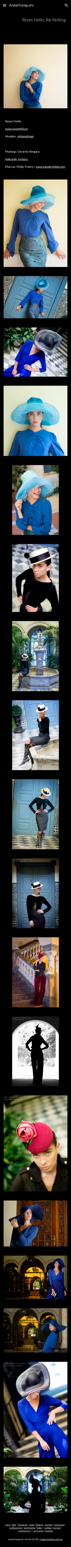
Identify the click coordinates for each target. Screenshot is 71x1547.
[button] (4, 5)
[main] (36, 20)
